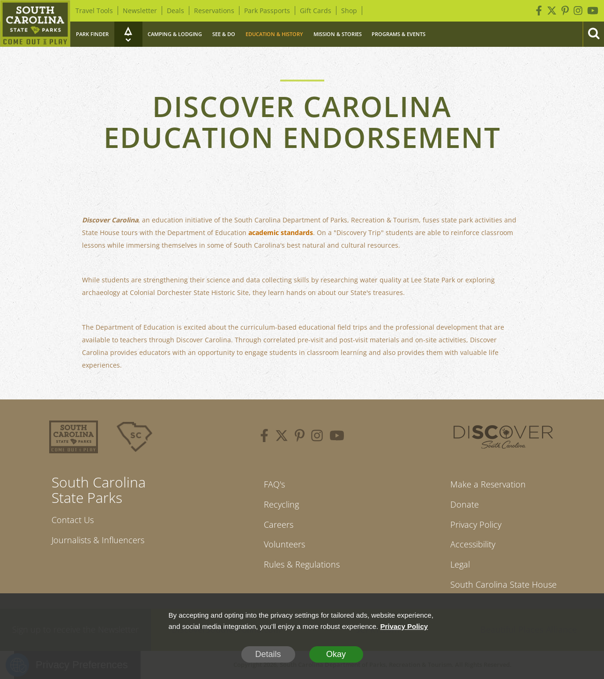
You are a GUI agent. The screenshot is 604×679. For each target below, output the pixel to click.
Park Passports (267, 10)
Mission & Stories (337, 33)
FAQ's (274, 484)
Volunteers (284, 544)
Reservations (214, 10)
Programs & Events (398, 33)
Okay (336, 654)
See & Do (223, 33)
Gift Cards (315, 10)
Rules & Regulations (302, 564)
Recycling (281, 504)
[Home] (35, 23)
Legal (460, 564)
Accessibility (472, 544)
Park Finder (92, 33)
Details (268, 654)
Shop (349, 10)
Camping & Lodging (175, 33)
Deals (175, 10)
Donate (464, 504)
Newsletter (140, 10)
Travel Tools (94, 10)
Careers (278, 524)
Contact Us (73, 519)
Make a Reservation (488, 484)
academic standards (280, 232)
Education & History (274, 33)
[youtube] (337, 437)
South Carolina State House (503, 584)
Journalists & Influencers (98, 540)
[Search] (593, 34)
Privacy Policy (475, 524)
